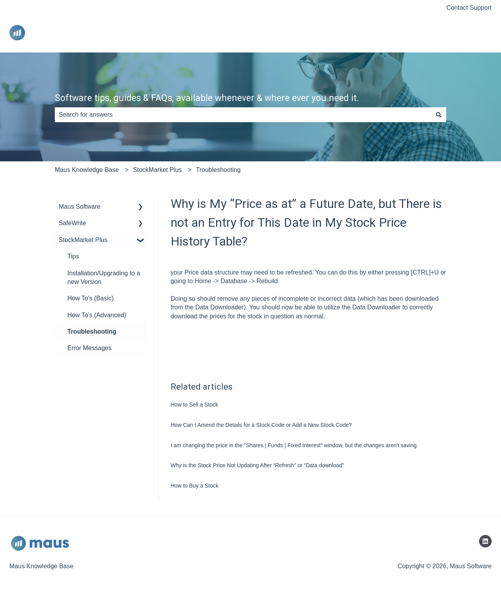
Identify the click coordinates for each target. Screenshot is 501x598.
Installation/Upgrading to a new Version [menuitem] (103, 277)
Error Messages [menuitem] (89, 348)
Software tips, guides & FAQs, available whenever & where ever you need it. (207, 98)
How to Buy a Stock (194, 485)
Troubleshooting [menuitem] (91, 331)
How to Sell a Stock (194, 404)
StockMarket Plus (157, 169)
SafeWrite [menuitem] (72, 223)
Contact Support (469, 7)
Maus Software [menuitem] (80, 206)
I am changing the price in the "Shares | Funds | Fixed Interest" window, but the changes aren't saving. (294, 445)
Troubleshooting (218, 169)
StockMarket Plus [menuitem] (83, 240)
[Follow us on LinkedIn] (485, 541)
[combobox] (243, 114)
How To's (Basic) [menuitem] (90, 298)
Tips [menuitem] (73, 256)
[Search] (438, 114)
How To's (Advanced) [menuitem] (96, 315)
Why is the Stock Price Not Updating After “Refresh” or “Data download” (257, 465)
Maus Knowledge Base (87, 169)
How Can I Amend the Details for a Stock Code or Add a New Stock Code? (261, 425)
